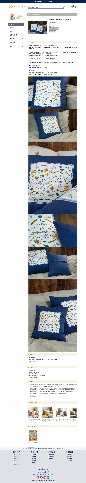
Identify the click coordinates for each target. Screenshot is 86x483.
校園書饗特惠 (52, 454)
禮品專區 (34, 458)
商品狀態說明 (52, 31)
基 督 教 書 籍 (13, 35)
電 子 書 (12, 27)
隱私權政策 (17, 465)
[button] (45, 19)
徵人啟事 (16, 460)
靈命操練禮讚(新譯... (33, 442)
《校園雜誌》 (70, 458)
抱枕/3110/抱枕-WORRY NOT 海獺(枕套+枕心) (76, 420)
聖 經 (11, 31)
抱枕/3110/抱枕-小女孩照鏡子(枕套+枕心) (48, 420)
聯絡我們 (16, 456)
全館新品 (34, 454)
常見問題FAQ (17, 454)
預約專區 (51, 458)
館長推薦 (34, 456)
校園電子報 (69, 454)
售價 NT (51, 26)
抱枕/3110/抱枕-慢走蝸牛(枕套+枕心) (34, 420)
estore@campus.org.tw (45, 471)
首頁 (29, 14)
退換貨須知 (63, 393)
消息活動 (16, 462)
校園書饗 (34, 460)
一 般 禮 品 (12, 42)
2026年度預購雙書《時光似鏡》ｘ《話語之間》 (43, 1)
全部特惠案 (51, 456)
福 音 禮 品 (12, 39)
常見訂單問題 (56, 386)
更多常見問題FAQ (34, 396)
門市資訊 (16, 458)
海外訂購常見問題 (46, 395)
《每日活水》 (70, 456)
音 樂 (11, 46)
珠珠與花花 (55, 22)
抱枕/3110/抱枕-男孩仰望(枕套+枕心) (62, 420)
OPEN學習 (69, 460)
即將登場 (34, 462)
